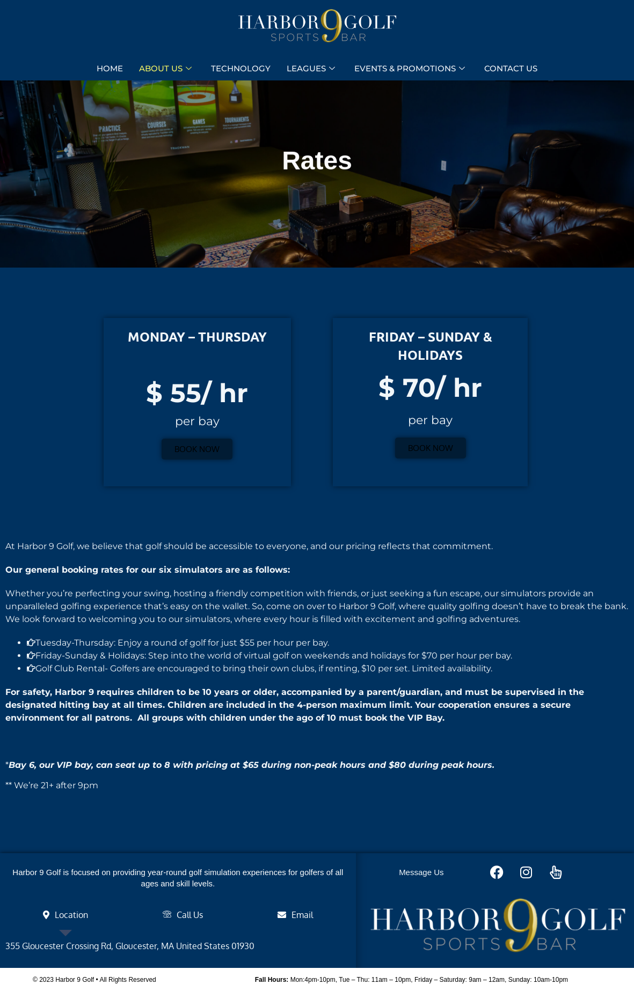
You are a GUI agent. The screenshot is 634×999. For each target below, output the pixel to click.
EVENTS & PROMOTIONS (409, 69)
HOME (110, 69)
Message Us (421, 872)
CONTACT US (510, 69)
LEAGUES (311, 69)
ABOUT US (165, 69)
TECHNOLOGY (241, 69)
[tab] (65, 915)
